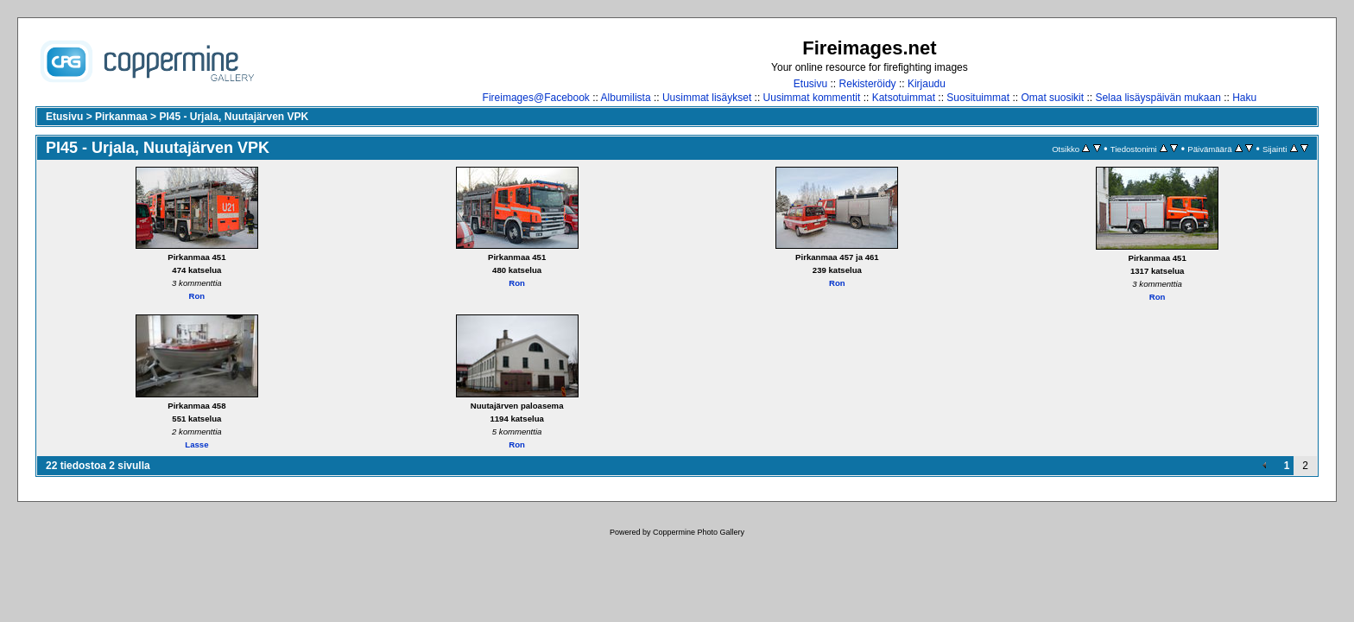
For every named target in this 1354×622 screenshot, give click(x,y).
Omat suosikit (1052, 98)
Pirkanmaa (121, 117)
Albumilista (626, 98)
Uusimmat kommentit (812, 98)
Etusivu (810, 84)
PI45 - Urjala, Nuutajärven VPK (233, 117)
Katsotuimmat (903, 98)
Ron (197, 296)
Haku (1244, 98)
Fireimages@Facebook (536, 98)
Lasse (196, 444)
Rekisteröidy (867, 84)
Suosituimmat (977, 98)
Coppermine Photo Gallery (698, 532)
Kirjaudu (927, 84)
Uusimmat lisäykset (706, 98)
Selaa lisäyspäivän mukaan (1157, 98)
